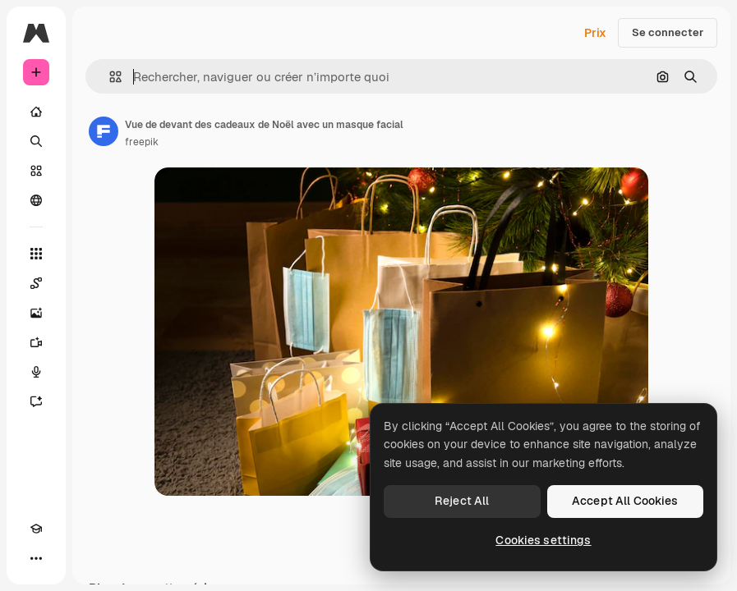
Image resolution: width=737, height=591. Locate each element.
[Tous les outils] (36, 254)
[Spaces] (36, 283)
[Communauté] (36, 200)
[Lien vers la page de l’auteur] (103, 131)
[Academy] (36, 528)
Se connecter (667, 32)
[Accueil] (36, 111)
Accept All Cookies (625, 500)
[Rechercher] (36, 141)
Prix (595, 32)
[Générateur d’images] (36, 313)
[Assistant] (36, 401)
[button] (108, 77)
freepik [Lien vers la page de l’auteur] (142, 142)
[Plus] (36, 558)
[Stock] (36, 171)
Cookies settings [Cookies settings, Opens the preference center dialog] (543, 540)
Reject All (462, 500)
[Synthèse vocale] (36, 372)
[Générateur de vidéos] (36, 342)
